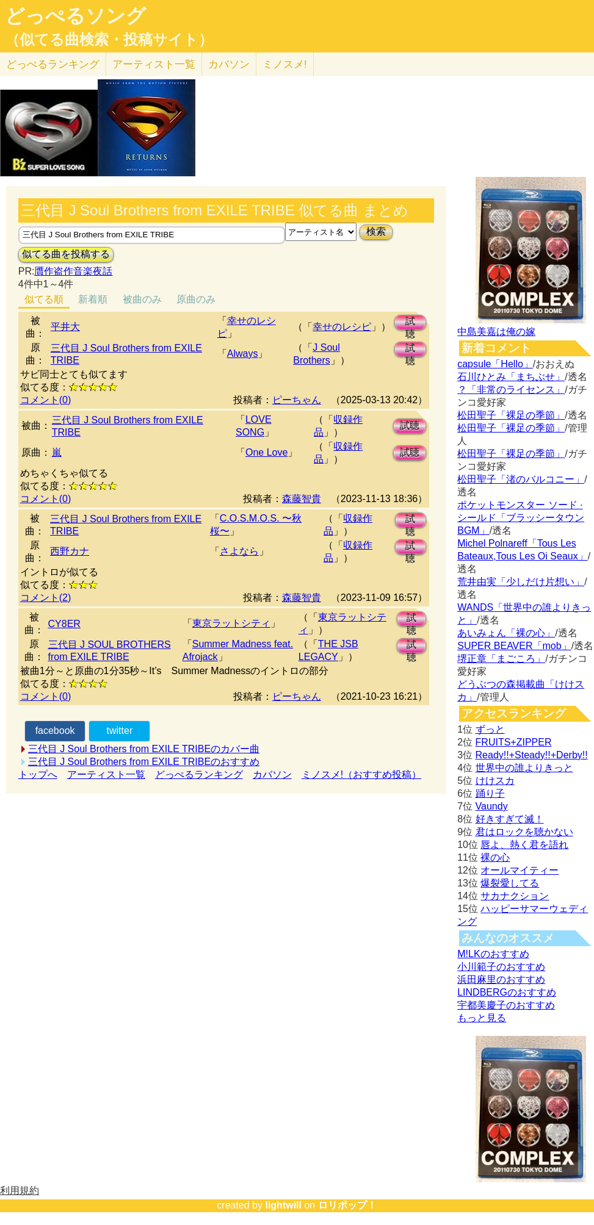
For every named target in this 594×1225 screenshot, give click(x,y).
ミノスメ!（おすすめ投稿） (361, 774)
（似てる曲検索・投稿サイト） (109, 40)
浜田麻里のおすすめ (501, 979)
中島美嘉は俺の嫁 (496, 331)
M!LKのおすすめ (493, 954)
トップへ (37, 774)
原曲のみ (196, 299)
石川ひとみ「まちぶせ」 (511, 377)
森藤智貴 (301, 499)
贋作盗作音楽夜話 (73, 271)
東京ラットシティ (231, 623)
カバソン (229, 64)
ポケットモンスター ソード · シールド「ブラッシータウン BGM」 (520, 518)
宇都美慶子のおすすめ (506, 1005)
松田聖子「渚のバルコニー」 (520, 479)
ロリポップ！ (347, 1205)
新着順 (92, 299)
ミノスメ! (285, 64)
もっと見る (481, 1018)
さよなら (239, 551)
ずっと (490, 729)
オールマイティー (519, 870)
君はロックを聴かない (524, 832)
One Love (266, 452)
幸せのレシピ (342, 327)
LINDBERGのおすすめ (506, 992)
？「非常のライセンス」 (511, 389)
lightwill (283, 1205)
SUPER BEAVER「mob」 (514, 646)
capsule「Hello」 (495, 364)
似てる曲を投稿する (66, 254)
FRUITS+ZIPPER (514, 742)
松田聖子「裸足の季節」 (511, 415)
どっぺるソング (75, 16)
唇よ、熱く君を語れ (524, 844)
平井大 (65, 327)
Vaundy (492, 806)
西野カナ (69, 551)
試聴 (410, 323)
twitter (120, 730)
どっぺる (53, 64)
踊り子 (490, 793)
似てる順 (43, 299)
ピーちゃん (296, 400)
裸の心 (495, 857)
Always (242, 353)
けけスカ (495, 780)
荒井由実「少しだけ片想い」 (520, 582)
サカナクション (514, 896)
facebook (55, 730)
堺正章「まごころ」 (501, 658)
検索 (376, 231)
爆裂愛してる (509, 883)
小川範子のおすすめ (501, 966)
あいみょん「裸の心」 (506, 633)
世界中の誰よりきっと (524, 768)
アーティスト (153, 64)
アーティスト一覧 (106, 774)
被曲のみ (142, 299)
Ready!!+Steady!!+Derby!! (532, 755)
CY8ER (64, 624)
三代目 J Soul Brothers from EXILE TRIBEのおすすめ (143, 761)
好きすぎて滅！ (510, 819)
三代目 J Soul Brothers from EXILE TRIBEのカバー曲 (143, 749)
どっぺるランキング (199, 774)
